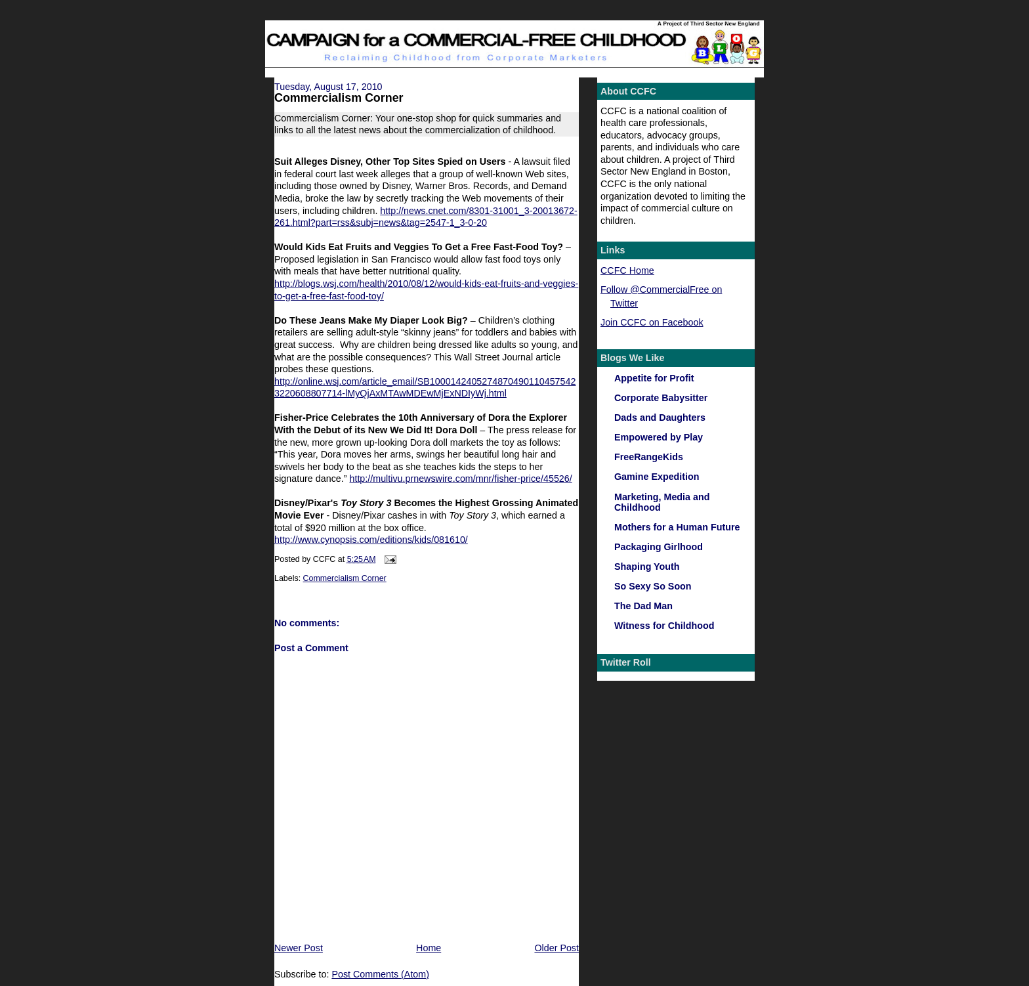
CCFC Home (627, 270)
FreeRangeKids (648, 457)
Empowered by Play (658, 437)
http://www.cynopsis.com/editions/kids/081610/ (371, 539)
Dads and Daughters (659, 417)
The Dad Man (643, 606)
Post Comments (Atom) (380, 974)
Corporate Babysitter (660, 398)
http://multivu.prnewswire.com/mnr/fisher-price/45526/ (460, 478)
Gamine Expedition (657, 476)
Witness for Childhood (664, 625)
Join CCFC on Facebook (652, 322)
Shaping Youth (647, 566)
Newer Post (298, 948)
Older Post (556, 948)
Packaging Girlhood (658, 547)
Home (428, 948)
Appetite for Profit (654, 378)
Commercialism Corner (339, 97)
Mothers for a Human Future (677, 527)
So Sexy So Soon (653, 586)
